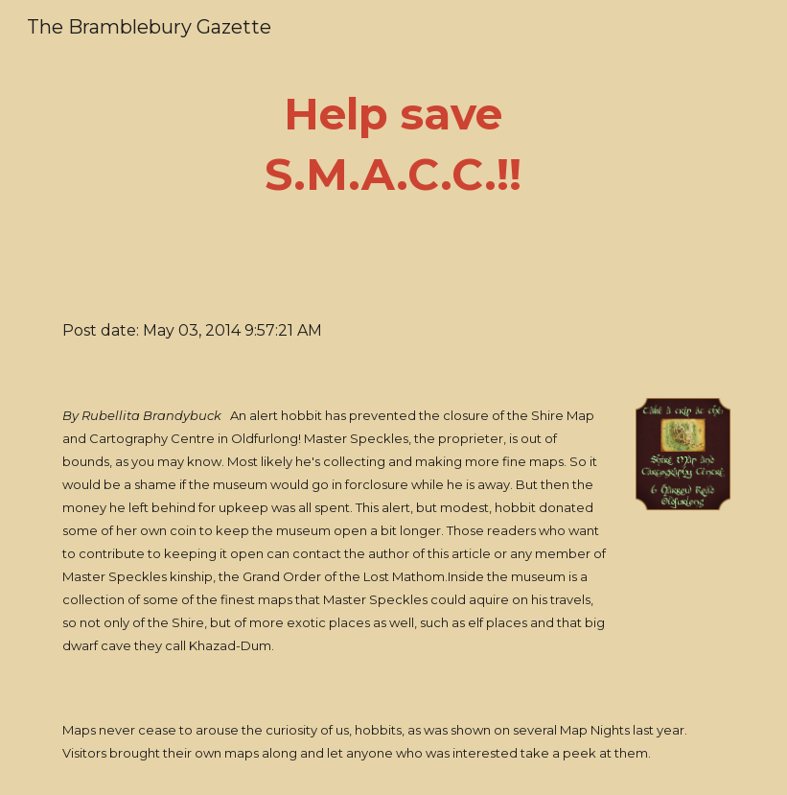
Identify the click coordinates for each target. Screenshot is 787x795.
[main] (393, 144)
